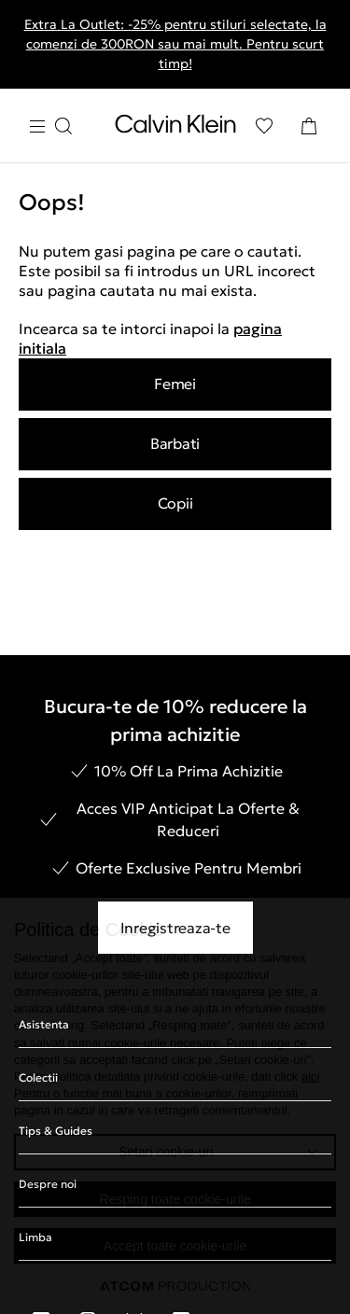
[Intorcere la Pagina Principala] (175, 128)
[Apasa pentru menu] (50, 126)
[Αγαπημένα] (264, 126)
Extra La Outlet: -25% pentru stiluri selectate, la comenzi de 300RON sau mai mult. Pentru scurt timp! (175, 44)
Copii (175, 503)
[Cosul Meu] (309, 126)
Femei (175, 383)
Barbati (175, 443)
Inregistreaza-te (175, 927)
